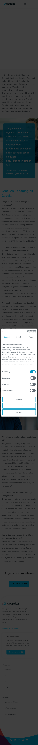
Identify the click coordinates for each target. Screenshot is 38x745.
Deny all (19, 412)
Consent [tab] (7, 337)
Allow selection (19, 406)
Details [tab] (19, 337)
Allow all (19, 399)
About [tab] (31, 337)
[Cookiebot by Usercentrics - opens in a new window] (27, 331)
